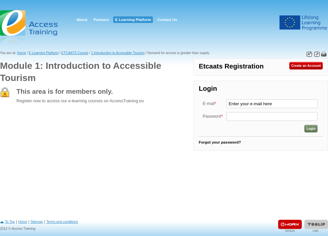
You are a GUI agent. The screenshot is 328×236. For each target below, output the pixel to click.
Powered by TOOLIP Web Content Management (316, 226)
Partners (101, 20)
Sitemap (37, 222)
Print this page (323, 54)
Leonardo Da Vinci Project (303, 23)
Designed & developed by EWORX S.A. (290, 226)
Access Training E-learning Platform (29, 27)
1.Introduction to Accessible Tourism (118, 53)
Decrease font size (316, 54)
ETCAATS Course (74, 53)
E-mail (209, 103)
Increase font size (309, 54)
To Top (10, 222)
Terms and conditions (62, 222)
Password (213, 116)
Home (21, 53)
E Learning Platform (133, 20)
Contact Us (167, 20)
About (81, 20)
